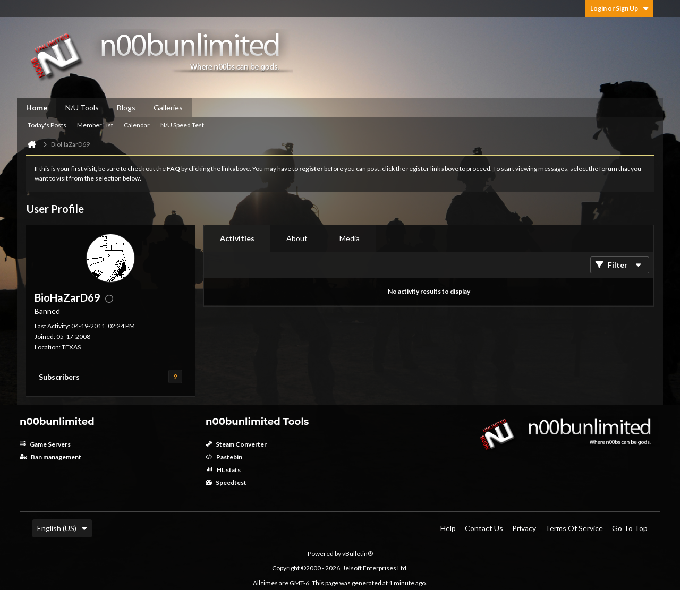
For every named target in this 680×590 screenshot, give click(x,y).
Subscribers (59, 376)
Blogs (126, 107)
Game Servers (45, 444)
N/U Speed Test (182, 125)
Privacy (524, 528)
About (297, 238)
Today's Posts (47, 125)
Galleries (168, 107)
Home (36, 107)
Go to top (630, 528)
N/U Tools (82, 107)
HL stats (223, 470)
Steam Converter (236, 444)
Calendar (137, 125)
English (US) (62, 528)
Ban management (50, 457)
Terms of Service (574, 528)
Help (448, 528)
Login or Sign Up (619, 8)
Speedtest (226, 482)
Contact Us (484, 528)
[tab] (237, 238)
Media (349, 238)
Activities (237, 238)
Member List (95, 125)
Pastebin (224, 457)
